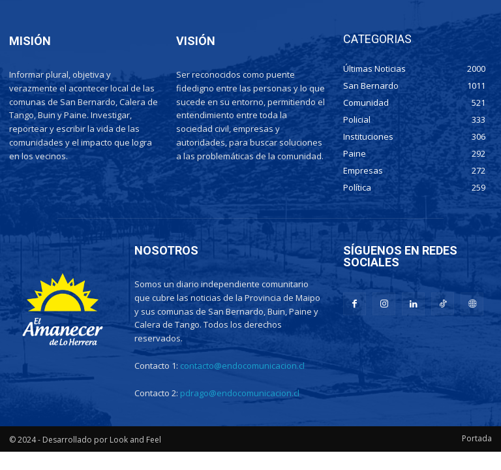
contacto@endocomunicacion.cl (242, 365)
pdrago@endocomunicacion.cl (239, 393)
